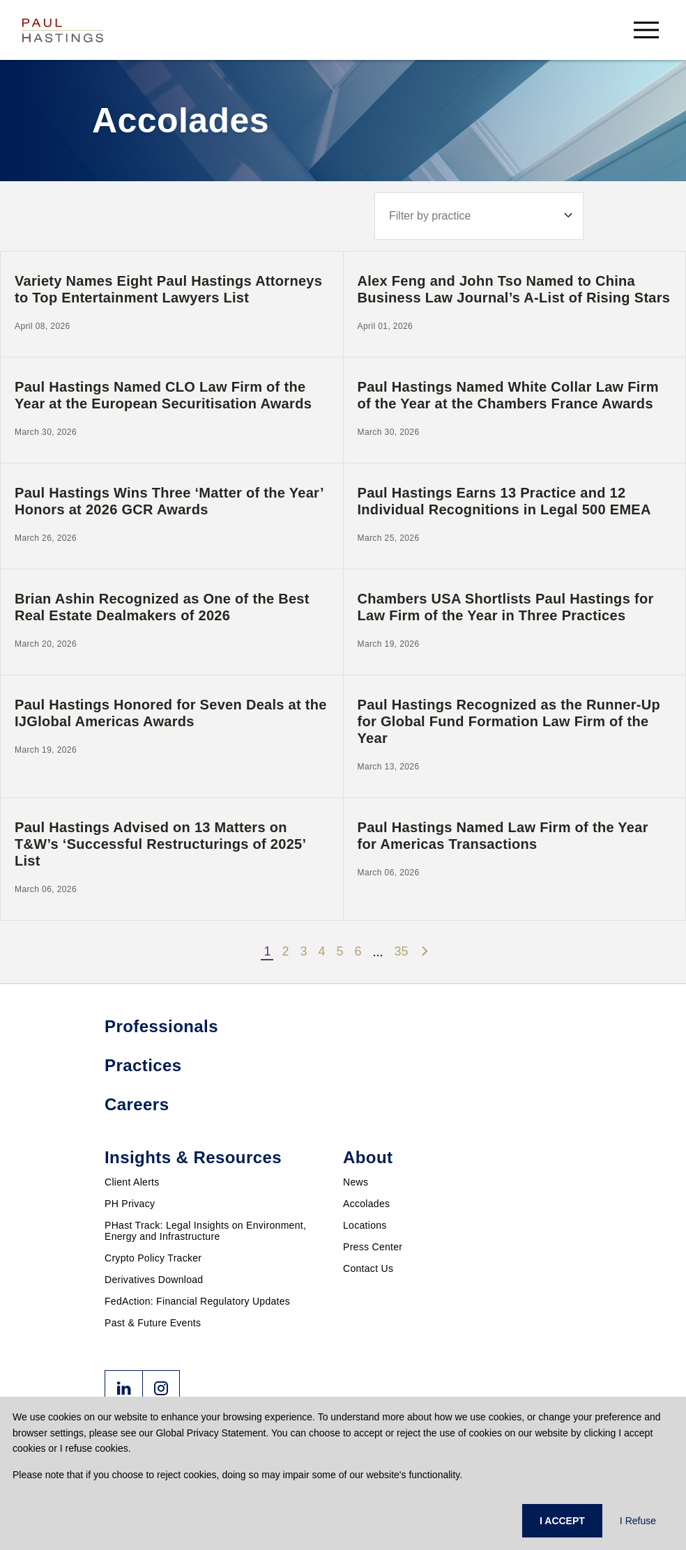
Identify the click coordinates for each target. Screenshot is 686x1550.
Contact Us (368, 1268)
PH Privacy (130, 1203)
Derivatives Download (154, 1279)
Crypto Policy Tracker (153, 1258)
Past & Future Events (153, 1322)
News (355, 1182)
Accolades (366, 1203)
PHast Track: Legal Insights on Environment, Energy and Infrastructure (205, 1231)
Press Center (372, 1246)
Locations (365, 1225)
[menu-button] (646, 29)
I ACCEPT (562, 1520)
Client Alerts (132, 1182)
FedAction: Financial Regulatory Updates (197, 1301)
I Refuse (638, 1520)
